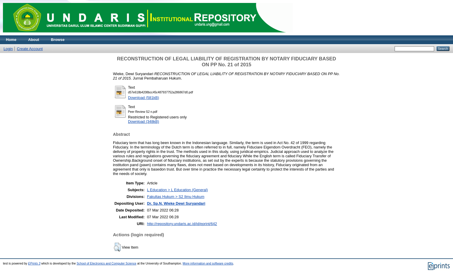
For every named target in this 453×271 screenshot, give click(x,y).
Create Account (30, 49)
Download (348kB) (143, 121)
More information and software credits (208, 263)
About (33, 39)
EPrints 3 (34, 263)
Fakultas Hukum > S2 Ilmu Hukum (175, 196)
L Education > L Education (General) (177, 190)
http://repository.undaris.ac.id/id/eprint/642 (182, 224)
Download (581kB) (143, 97)
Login (8, 49)
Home (11, 39)
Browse (58, 39)
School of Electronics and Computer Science (107, 263)
